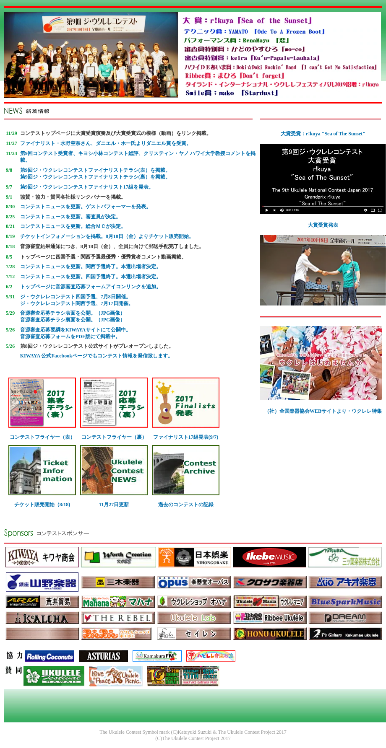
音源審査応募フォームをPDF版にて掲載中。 (70, 336)
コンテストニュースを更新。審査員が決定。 (70, 217)
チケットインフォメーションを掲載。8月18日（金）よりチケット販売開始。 (107, 236)
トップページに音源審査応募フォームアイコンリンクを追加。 (90, 287)
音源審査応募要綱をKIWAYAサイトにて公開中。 (75, 330)
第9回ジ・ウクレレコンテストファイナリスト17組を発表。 (87, 187)
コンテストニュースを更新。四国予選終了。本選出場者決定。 (90, 277)
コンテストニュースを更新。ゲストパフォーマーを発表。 (85, 207)
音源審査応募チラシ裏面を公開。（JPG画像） (72, 320)
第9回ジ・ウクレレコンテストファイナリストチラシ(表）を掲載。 (95, 170)
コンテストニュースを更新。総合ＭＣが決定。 (73, 226)
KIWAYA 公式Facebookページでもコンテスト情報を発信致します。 (96, 356)
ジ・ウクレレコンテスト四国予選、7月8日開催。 (75, 297)
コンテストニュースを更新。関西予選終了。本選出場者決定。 (90, 266)
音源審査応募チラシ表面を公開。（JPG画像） (72, 313)
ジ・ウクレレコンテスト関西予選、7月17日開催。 (76, 303)
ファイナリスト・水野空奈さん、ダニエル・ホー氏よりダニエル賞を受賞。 (105, 143)
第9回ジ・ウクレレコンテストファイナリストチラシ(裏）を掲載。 (95, 177)
